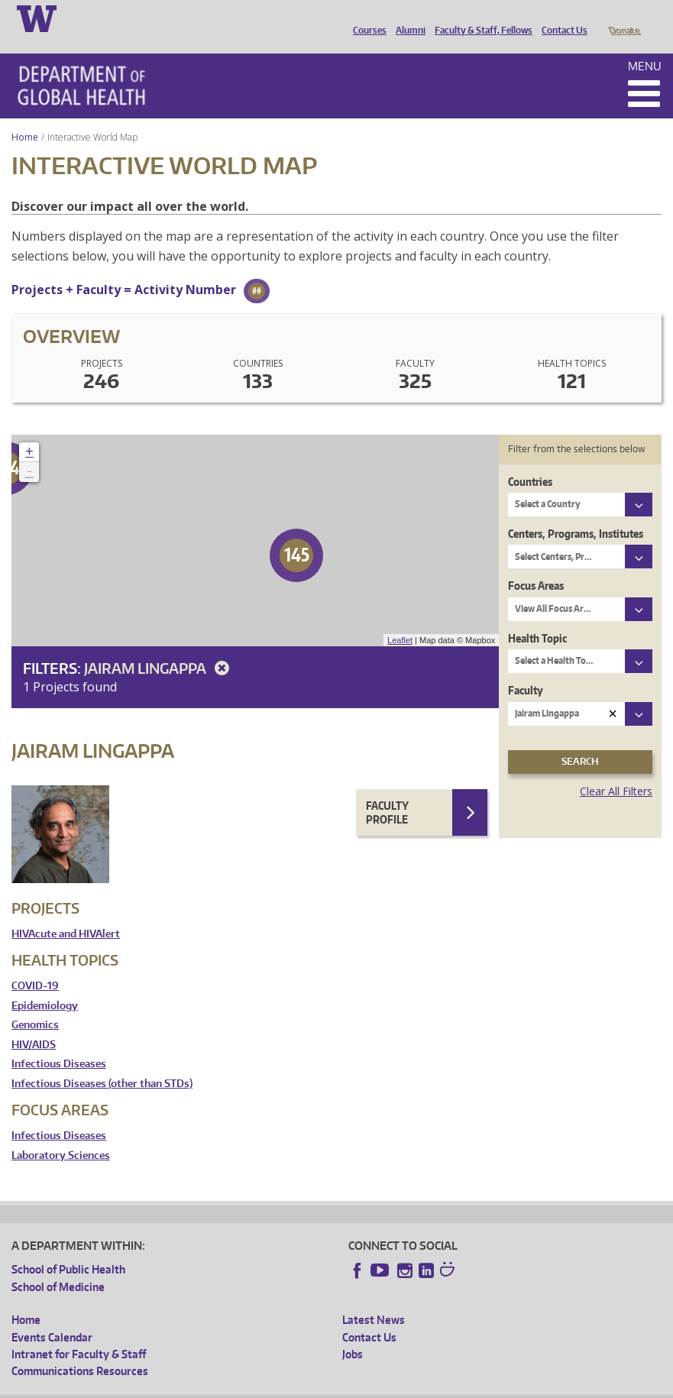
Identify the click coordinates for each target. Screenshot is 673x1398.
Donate (624, 17)
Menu (645, 44)
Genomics (35, 1003)
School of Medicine (58, 1265)
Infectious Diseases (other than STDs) (102, 1062)
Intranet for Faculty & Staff (78, 1332)
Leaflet (400, 618)
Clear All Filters (616, 769)
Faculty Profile (387, 791)
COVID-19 (35, 964)
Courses (366, 17)
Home (24, 115)
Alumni (407, 17)
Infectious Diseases (58, 1042)
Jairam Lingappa (159, 646)
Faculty (525, 668)
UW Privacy (213, 1386)
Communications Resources (79, 1349)
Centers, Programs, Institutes (575, 512)
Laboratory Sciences (60, 1134)
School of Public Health (68, 1247)
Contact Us (561, 17)
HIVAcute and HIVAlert (65, 912)
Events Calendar (51, 1315)
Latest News (373, 1298)
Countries (530, 460)
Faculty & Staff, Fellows (480, 17)
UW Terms (275, 1386)
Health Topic (537, 616)
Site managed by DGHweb (366, 1386)
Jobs (352, 1332)
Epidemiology (44, 984)
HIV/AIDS (33, 1023)
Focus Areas (536, 564)
